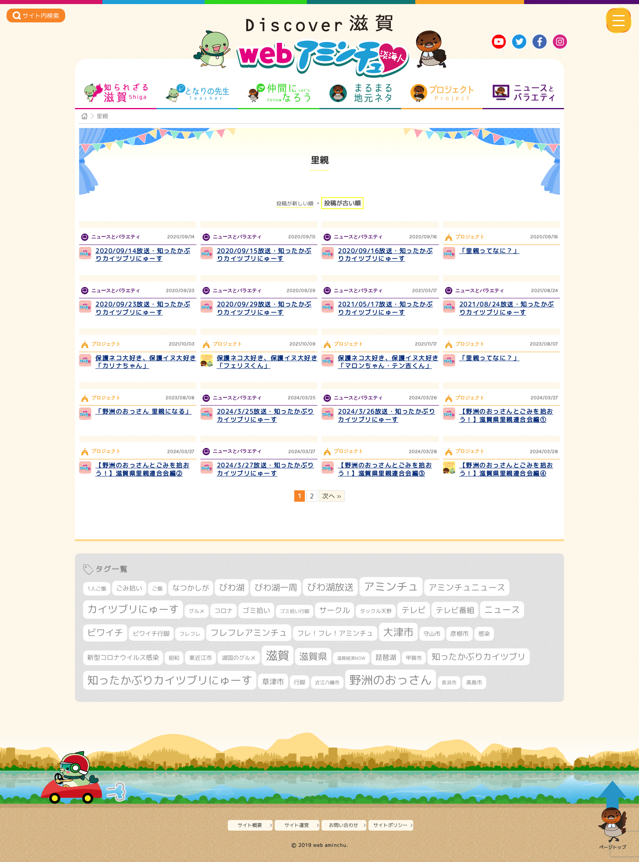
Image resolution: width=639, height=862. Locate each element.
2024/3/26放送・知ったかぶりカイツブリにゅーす (386, 415)
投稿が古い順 (342, 203)
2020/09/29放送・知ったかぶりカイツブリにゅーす (264, 308)
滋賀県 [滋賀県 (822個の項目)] (313, 656)
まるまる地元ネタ (360, 93)
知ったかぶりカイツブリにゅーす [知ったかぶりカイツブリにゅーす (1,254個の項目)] (169, 680)
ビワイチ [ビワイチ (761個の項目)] (105, 632)
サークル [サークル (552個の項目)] (334, 610)
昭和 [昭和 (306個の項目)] (174, 657)
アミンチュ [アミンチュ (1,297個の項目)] (391, 586)
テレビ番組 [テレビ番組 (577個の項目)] (455, 609)
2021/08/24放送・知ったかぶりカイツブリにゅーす (506, 308)
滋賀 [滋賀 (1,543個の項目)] (277, 655)
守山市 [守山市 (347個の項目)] (432, 634)
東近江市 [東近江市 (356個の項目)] (200, 658)
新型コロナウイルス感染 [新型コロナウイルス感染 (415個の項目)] (123, 657)
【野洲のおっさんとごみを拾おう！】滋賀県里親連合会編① (506, 415)
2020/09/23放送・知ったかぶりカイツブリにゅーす (142, 308)
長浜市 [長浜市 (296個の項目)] (449, 682)
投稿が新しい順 (294, 203)
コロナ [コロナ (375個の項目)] (223, 610)
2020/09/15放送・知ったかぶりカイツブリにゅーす (264, 255)
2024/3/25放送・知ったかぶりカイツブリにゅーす (265, 415)
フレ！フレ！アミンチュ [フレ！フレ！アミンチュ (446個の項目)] (335, 633)
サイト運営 (296, 825)
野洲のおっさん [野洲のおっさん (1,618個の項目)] (390, 679)
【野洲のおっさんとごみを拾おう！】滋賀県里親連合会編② (142, 469)
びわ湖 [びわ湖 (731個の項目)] (232, 587)
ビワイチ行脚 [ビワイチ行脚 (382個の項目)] (151, 633)
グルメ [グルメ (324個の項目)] (197, 611)
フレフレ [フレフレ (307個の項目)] (190, 633)
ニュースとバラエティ (523, 93)
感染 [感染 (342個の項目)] (484, 634)
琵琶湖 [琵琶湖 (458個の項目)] (385, 657)
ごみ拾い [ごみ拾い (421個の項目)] (129, 588)
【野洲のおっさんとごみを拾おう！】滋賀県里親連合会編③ (385, 469)
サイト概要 (250, 825)
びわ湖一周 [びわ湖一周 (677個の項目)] (275, 587)
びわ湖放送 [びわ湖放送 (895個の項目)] (330, 586)
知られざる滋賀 (116, 93)
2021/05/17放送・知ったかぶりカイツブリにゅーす (385, 308)
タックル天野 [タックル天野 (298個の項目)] (376, 611)
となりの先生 (197, 93)
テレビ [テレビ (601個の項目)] (413, 609)
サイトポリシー (390, 825)
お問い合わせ (343, 825)
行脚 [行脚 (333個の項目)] (299, 682)
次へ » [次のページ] (332, 496)
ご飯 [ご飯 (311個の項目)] (157, 588)
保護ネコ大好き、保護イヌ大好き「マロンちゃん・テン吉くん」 (388, 362)
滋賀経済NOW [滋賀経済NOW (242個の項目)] (351, 658)
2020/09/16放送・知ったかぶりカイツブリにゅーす (385, 255)
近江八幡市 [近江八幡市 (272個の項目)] (327, 682)
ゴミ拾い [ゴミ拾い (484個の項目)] (256, 610)
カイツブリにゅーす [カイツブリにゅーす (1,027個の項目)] (133, 609)
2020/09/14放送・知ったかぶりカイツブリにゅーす (142, 255)
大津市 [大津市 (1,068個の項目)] (398, 632)
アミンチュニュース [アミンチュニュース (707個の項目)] (466, 587)
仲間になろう (279, 93)
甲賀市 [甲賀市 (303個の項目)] (414, 657)
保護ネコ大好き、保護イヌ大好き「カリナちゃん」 (145, 362)
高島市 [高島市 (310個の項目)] (474, 682)
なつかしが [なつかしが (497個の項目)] (190, 588)
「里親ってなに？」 (489, 251)
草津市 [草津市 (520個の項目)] (273, 681)
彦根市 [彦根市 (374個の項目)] (459, 633)
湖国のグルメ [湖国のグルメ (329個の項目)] (239, 657)
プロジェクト (442, 93)
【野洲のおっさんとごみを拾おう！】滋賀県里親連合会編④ (506, 469)
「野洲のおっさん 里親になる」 (143, 411)
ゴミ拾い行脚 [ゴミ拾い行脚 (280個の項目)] (294, 611)
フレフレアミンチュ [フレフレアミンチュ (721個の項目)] (248, 632)
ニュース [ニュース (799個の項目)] (502, 609)
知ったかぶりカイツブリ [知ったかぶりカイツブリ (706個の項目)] (479, 656)
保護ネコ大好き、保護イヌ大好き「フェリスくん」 (267, 362)
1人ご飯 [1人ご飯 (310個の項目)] (96, 588)
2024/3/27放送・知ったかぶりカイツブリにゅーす (265, 469)
